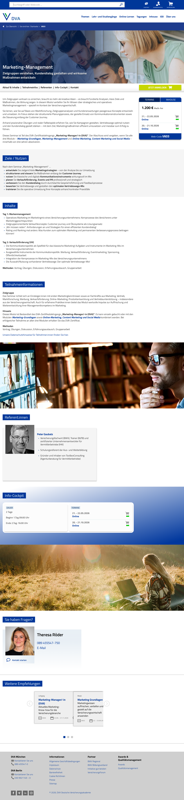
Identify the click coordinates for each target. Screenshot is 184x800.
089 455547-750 (48, 642)
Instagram (31, 793)
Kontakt (75, 87)
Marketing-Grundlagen (29, 138)
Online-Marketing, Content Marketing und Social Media (101, 138)
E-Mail (41, 647)
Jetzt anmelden (157, 87)
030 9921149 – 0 (23, 777)
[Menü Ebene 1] (85, 18)
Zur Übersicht (11, 26)
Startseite (34, 26)
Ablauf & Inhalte (11, 87)
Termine (149, 99)
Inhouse (171, 99)
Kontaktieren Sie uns (24, 760)
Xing (19, 793)
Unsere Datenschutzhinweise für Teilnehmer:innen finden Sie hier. (36, 335)
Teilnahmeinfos (30, 87)
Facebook (13, 793)
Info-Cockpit (61, 87)
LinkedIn (25, 793)
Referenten (47, 87)
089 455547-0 (21, 764)
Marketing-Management (54, 138)
